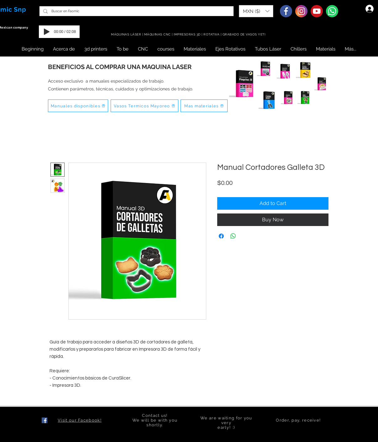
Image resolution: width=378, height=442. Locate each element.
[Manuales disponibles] (78, 106)
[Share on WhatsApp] (233, 236)
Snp (20, 9)
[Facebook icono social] (44, 420)
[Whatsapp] (332, 11)
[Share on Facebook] (221, 236)
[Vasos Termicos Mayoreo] (144, 106)
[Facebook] (286, 11)
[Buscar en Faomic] (135, 11)
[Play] (47, 32)
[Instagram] (301, 11)
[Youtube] (317, 11)
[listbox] (256, 11)
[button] (256, 11)
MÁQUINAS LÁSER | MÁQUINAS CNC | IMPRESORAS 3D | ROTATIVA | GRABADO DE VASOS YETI (188, 34)
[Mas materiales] (204, 106)
